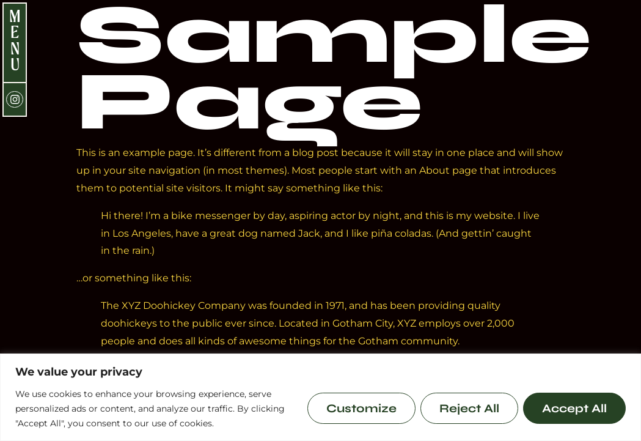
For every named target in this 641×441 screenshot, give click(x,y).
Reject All (469, 408)
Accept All (574, 408)
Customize (361, 408)
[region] (320, 397)
